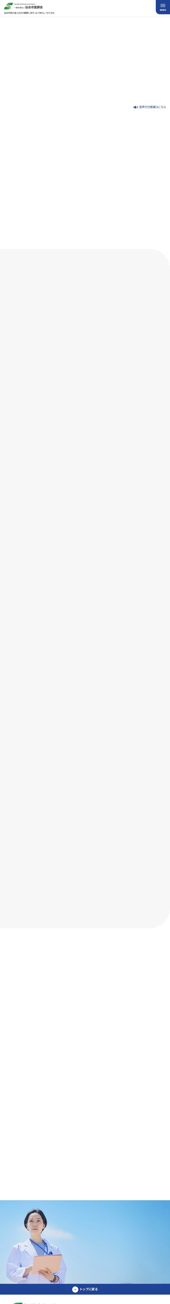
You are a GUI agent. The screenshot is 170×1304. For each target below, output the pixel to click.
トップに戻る (89, 1289)
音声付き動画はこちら (152, 107)
